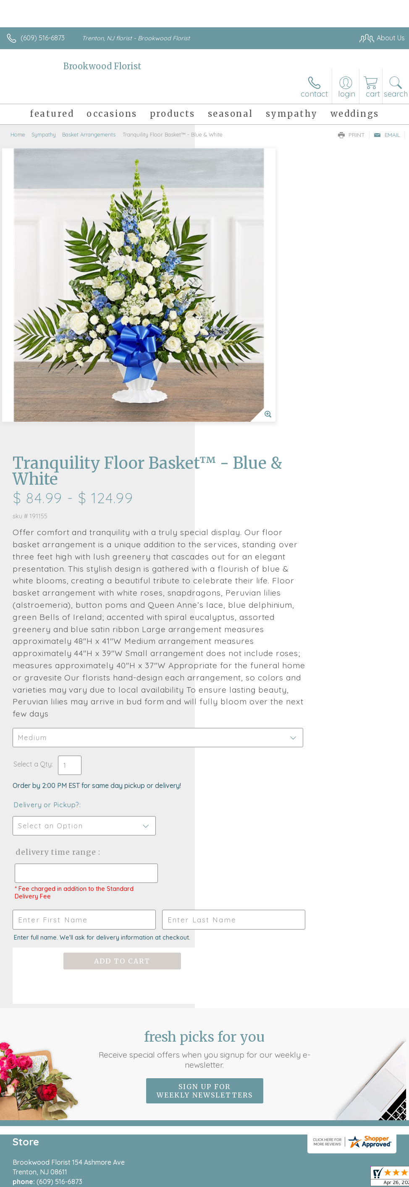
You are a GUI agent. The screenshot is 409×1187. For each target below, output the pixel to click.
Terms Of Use (212, 1179)
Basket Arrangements (88, 134)
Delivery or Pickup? (241, 595)
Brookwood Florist (102, 66)
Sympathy (43, 134)
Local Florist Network (322, 1179)
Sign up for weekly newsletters (205, 880)
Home (17, 134)
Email (387, 135)
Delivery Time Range (249, 642)
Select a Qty (227, 554)
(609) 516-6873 (43, 38)
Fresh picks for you (204, 838)
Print (351, 135)
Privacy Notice (262, 1179)
